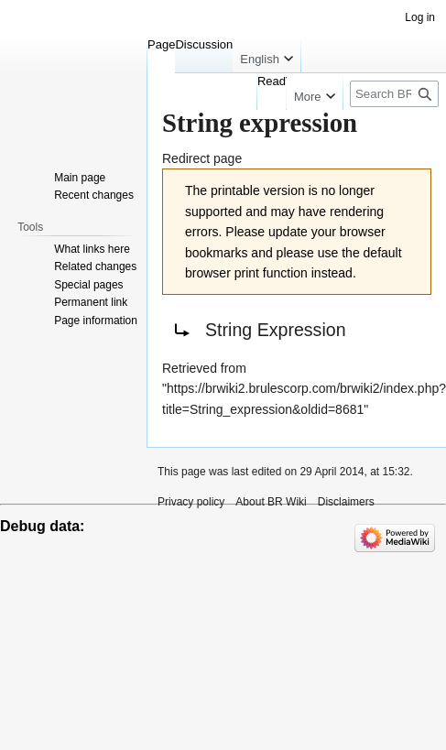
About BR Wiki (270, 501)
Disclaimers (346, 501)
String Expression (275, 330)
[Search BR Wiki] (394, 94)
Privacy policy (191, 501)
